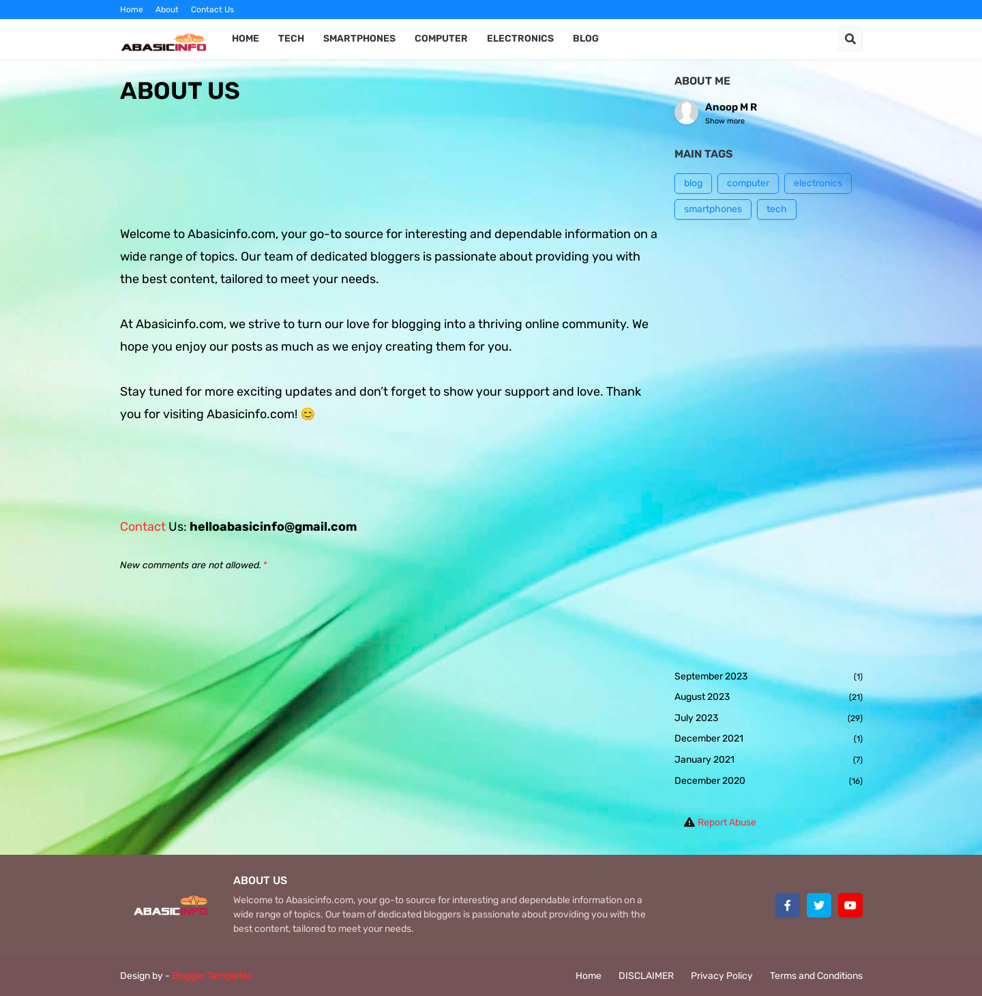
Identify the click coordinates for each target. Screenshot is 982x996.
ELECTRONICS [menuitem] (520, 38)
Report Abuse (727, 822)
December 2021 (768, 739)
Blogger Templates (212, 976)
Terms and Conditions (816, 976)
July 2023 (768, 719)
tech (777, 209)
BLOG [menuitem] (586, 38)
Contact (144, 526)
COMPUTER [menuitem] (441, 38)
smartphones (713, 209)
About (167, 9)
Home (131, 9)
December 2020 (768, 782)
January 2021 (768, 760)
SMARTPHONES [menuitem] (359, 38)
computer (748, 183)
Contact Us (212, 9)
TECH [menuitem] (291, 38)
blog (693, 183)
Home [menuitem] (245, 38)
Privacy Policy (722, 976)
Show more (725, 121)
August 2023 (768, 698)
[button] (850, 39)
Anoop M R (731, 107)
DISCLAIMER (646, 976)
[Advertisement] (768, 444)
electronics (818, 183)
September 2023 (768, 677)
